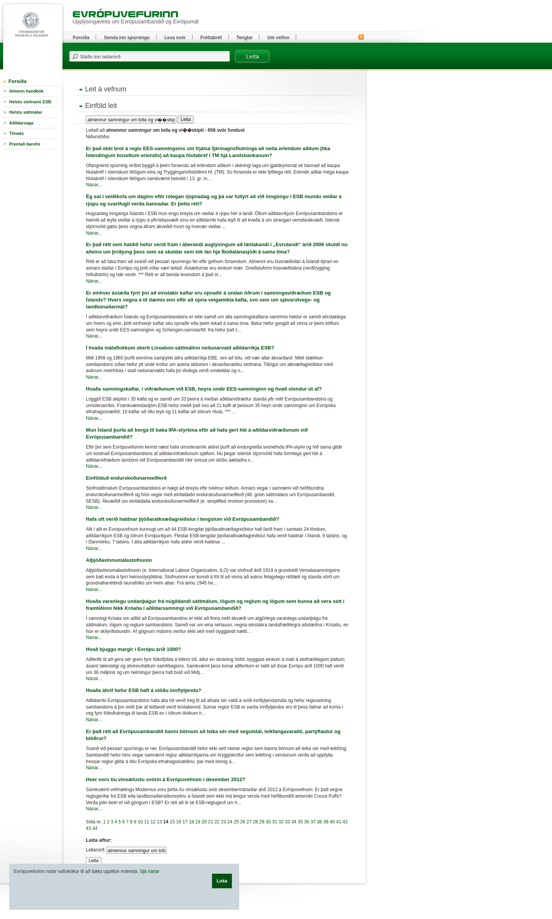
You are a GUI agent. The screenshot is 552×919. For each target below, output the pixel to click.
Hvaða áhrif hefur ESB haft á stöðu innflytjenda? (143, 690)
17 (184, 822)
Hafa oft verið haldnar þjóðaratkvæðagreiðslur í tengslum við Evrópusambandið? (182, 519)
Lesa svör (175, 37)
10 (140, 822)
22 (216, 822)
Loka (222, 881)
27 (248, 822)
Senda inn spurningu (127, 37)
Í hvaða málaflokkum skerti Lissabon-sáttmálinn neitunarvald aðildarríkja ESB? (180, 348)
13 (159, 822)
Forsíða (17, 81)
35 (300, 822)
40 (332, 822)
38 (319, 822)
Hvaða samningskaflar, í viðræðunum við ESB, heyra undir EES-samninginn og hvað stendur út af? (204, 389)
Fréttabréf (211, 37)
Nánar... (94, 184)
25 (236, 822)
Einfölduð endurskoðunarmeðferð (126, 478)
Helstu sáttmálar (25, 112)
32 (280, 822)
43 (88, 828)
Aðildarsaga (21, 123)
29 (261, 822)
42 (345, 822)
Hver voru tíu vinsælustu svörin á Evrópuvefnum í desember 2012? (165, 779)
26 (242, 822)
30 (268, 822)
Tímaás (16, 133)
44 (94, 828)
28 (255, 822)
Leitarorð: (95, 850)
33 (287, 822)
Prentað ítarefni (24, 144)
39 (325, 822)
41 (338, 822)
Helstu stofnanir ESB (30, 101)
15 (172, 822)
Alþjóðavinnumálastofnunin (119, 560)
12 (152, 822)
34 (293, 822)
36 (306, 822)
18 (191, 822)
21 (210, 822)
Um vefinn (278, 37)
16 (178, 822)
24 (229, 822)
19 (197, 822)
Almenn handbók (26, 91)
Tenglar (245, 37)
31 (274, 822)
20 (204, 822)
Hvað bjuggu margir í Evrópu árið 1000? (133, 649)
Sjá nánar (149, 871)
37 (312, 822)
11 (146, 822)
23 (223, 822)
